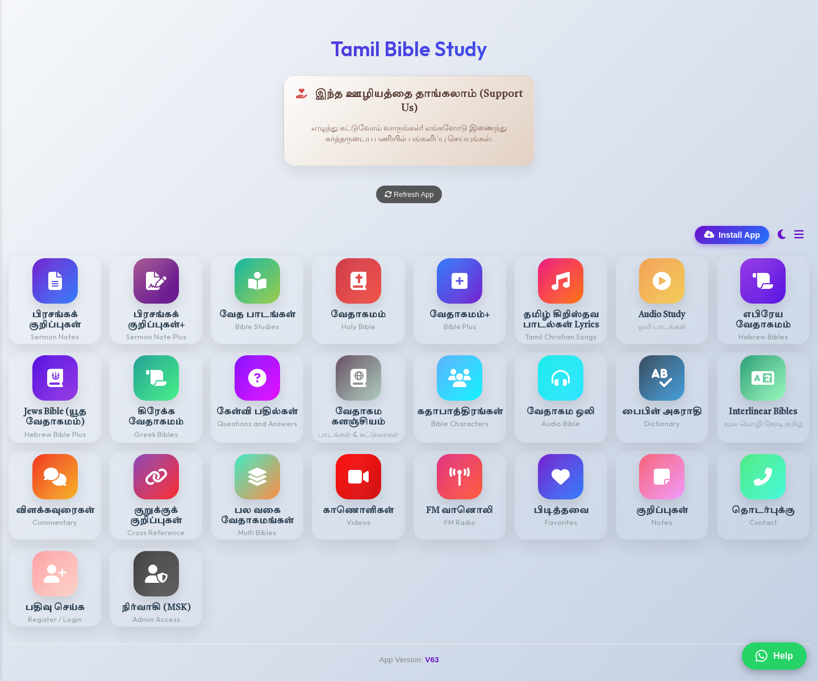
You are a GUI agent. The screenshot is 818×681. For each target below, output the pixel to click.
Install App (732, 234)
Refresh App (409, 194)
